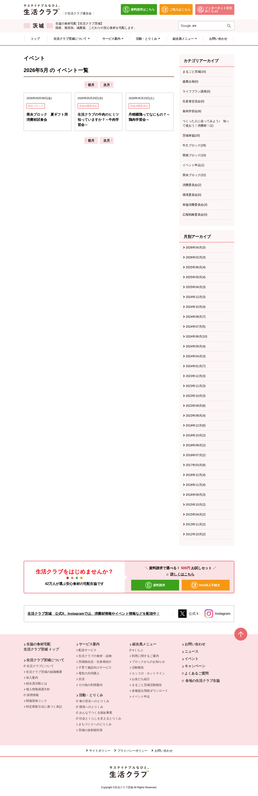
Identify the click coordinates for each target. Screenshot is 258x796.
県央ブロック (35, 105)
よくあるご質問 (196, 673)
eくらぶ (138, 650)
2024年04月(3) (196, 356)
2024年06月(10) (196, 336)
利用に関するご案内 (145, 656)
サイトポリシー (99, 750)
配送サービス (87, 650)
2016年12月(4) (196, 475)
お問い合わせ (195, 644)
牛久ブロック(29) (194, 145)
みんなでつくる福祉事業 (95, 712)
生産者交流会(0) (193, 101)
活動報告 (138, 667)
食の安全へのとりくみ (94, 701)
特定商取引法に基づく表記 (44, 706)
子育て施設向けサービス (95, 667)
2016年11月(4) (196, 484)
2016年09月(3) (196, 494)
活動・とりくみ (91, 695)
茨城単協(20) (191, 135)
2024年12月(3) (196, 297)
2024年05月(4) (196, 346)
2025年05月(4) (196, 277)
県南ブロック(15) (194, 155)
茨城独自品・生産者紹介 (95, 661)
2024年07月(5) (196, 326)
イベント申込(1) (193, 165)
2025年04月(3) (196, 287)
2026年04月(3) (196, 247)
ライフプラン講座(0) (196, 91)
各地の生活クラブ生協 (202, 681)
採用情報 (33, 695)
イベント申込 (141, 696)
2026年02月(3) (196, 257)
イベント (191, 659)
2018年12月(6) (196, 425)
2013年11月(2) (196, 524)
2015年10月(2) (196, 504)
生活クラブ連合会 (80, 13)
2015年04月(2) (196, 514)
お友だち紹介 (141, 679)
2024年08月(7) (196, 316)
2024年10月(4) (196, 306)
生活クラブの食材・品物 (95, 656)
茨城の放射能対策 (90, 730)
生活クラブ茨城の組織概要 (44, 671)
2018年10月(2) (196, 435)
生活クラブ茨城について (45, 660)
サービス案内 (89, 644)
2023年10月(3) (196, 395)
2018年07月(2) (196, 455)
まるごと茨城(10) (194, 71)
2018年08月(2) (196, 445)
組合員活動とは (36, 683)
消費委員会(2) (192, 185)
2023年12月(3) (196, 376)
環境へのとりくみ (91, 707)
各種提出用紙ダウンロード (150, 690)
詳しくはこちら (182, 574)
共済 (81, 679)
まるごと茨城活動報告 (147, 685)
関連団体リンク (36, 700)
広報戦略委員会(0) (195, 214)
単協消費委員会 (88, 105)
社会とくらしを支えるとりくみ (100, 718)
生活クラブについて (41, 666)
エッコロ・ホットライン (148, 673)
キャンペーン (195, 666)
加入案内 (32, 677)
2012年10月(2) (196, 534)
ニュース (191, 651)
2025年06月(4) (196, 267)
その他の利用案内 (90, 685)
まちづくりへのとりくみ (95, 724)
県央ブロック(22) (194, 175)
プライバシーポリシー (132, 750)
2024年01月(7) (196, 366)
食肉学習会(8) (192, 111)
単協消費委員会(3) (195, 204)
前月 (91, 85)
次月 (106, 85)
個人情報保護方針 (38, 689)
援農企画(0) (190, 81)
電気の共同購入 (89, 673)
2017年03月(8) (196, 465)
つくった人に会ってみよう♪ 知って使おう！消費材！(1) (206, 123)
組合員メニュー (144, 644)
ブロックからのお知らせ (148, 661)
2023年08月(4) (196, 415)
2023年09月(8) (196, 405)
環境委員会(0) (192, 194)
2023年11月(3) (196, 386)
